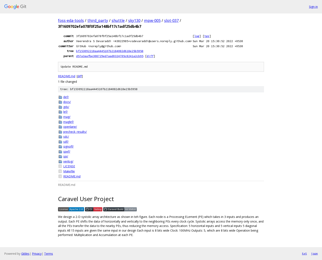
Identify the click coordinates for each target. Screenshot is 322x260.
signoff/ (68, 146)
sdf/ (66, 142)
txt (304, 253)
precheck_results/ (75, 132)
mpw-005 (152, 20)
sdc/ (66, 137)
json (314, 253)
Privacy (37, 254)
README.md (66, 76)
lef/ (65, 112)
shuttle (118, 20)
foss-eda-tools (71, 20)
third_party (97, 20)
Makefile (69, 171)
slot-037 (171, 20)
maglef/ (68, 122)
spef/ (66, 151)
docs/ (67, 102)
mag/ (66, 117)
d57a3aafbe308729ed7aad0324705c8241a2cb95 (109, 56)
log (196, 36)
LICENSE (69, 166)
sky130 (134, 20)
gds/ (66, 107)
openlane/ (70, 127)
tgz (206, 36)
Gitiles (25, 254)
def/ (66, 97)
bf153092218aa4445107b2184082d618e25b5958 (109, 51)
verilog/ (68, 161)
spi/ (65, 156)
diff (150, 56)
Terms (48, 254)
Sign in (313, 7)
